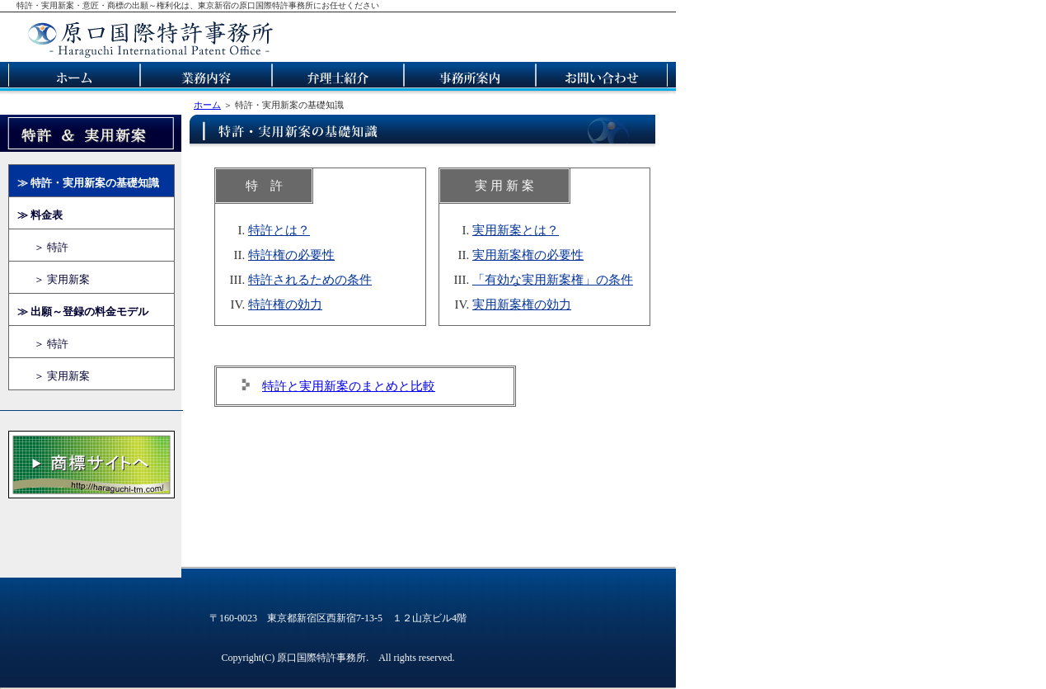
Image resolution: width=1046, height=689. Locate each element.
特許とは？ (279, 230)
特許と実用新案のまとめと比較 (348, 386)
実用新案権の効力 (521, 304)
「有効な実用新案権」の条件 (552, 279)
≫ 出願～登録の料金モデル (82, 311)
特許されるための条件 (310, 279)
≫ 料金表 (40, 215)
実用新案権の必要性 (528, 255)
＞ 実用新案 (62, 279)
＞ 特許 (51, 247)
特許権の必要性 (291, 255)
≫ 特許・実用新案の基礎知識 (88, 183)
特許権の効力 (285, 304)
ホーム (207, 105)
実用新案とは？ (515, 230)
